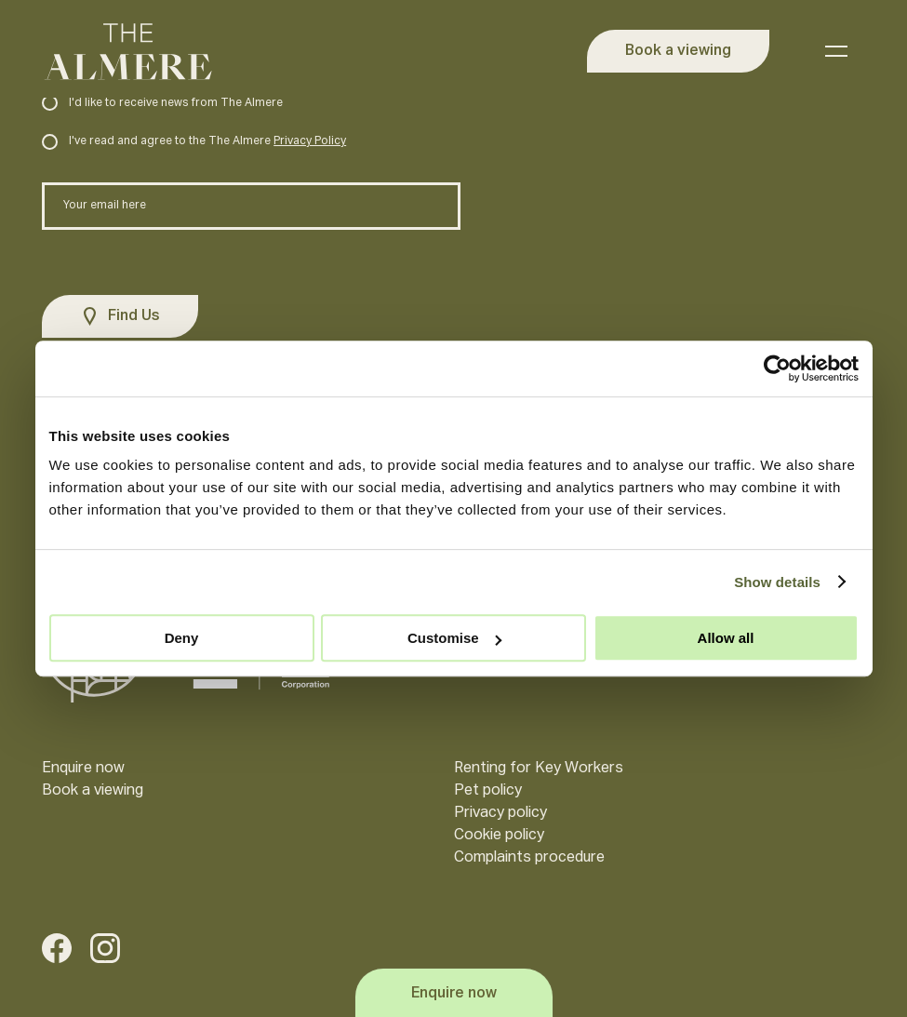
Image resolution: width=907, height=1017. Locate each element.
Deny (182, 638)
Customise (454, 638)
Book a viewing (92, 790)
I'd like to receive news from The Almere (162, 103)
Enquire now (83, 768)
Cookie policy (499, 835)
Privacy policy (500, 813)
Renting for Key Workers (538, 768)
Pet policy (488, 790)
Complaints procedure (529, 857)
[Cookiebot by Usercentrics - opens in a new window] (777, 368)
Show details (777, 582)
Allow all (726, 638)
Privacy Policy (309, 141)
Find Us (134, 316)
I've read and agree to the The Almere (194, 141)
